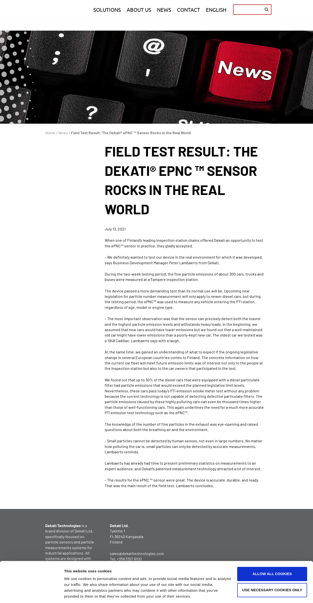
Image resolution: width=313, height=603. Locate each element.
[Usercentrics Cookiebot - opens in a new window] (31, 593)
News (164, 9)
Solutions (107, 9)
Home (50, 132)
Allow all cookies (272, 557)
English (216, 9)
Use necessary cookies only (272, 573)
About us (139, 9)
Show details (75, 593)
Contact (188, 9)
